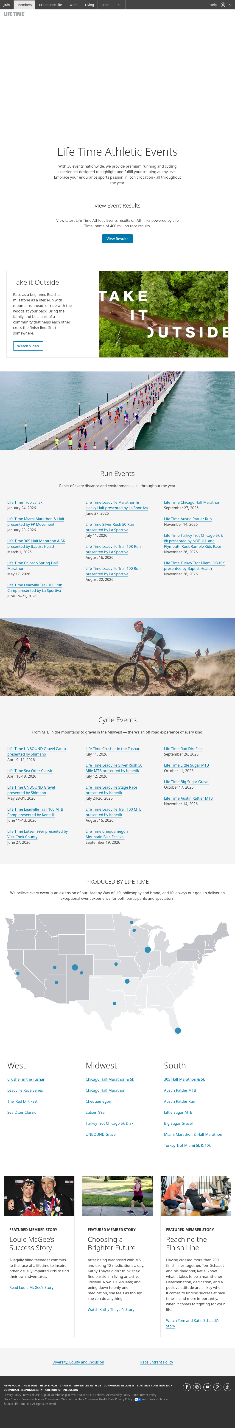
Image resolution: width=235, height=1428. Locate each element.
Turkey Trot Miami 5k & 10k (187, 1145)
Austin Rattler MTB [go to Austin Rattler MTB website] (180, 1090)
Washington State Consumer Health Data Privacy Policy (96, 1399)
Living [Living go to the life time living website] (89, 5)
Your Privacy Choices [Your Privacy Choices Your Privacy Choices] (151, 1399)
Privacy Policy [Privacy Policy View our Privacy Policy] (12, 1395)
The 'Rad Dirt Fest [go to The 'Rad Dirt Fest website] (22, 1101)
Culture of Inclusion (61, 1389)
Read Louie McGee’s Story (31, 1287)
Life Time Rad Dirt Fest (183, 748)
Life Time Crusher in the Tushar (112, 748)
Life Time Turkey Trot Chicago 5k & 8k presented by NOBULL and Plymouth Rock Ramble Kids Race (194, 541)
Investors (30, 1385)
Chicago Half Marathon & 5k (110, 1079)
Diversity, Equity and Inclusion (78, 1362)
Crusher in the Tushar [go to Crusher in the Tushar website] (26, 1079)
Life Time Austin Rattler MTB (188, 798)
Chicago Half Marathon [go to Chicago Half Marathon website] (105, 1090)
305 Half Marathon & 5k (184, 1079)
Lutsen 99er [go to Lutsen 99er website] (96, 1112)
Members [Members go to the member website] (24, 5)
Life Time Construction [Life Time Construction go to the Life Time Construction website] (155, 1385)
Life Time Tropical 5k (24, 502)
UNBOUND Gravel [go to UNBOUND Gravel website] (101, 1134)
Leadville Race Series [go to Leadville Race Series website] (25, 1090)
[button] (226, 4)
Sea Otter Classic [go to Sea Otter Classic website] (21, 1112)
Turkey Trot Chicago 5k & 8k (109, 1123)
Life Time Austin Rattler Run (188, 518)
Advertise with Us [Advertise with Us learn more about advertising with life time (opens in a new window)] (87, 1385)
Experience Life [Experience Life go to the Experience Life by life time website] (50, 5)
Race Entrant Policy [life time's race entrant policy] (156, 1362)
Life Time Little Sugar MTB (186, 765)
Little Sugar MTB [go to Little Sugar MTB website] (178, 1112)
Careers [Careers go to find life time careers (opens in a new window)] (66, 1385)
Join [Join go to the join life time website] (7, 5)
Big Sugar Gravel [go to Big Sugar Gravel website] (178, 1123)
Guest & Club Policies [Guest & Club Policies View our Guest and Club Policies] (91, 1395)
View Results (117, 238)
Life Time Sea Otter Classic (30, 770)
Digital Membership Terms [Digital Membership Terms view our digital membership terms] (58, 1395)
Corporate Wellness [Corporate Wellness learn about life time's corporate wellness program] (119, 1385)
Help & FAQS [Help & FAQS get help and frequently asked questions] (49, 1385)
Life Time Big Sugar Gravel (186, 781)
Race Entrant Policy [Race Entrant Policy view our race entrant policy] (144, 1395)
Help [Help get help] (213, 5)
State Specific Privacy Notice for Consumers (32, 1399)
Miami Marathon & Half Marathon (193, 1134)
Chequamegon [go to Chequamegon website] (98, 1101)
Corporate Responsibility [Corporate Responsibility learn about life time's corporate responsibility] (23, 1389)
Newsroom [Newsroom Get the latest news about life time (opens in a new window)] (12, 1385)
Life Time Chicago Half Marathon (192, 502)
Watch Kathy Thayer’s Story (111, 1309)
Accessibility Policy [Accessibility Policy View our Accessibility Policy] (118, 1395)
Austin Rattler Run (179, 1101)
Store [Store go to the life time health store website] (105, 5)
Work (73, 5)
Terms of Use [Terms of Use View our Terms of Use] (31, 1395)
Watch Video (28, 346)
